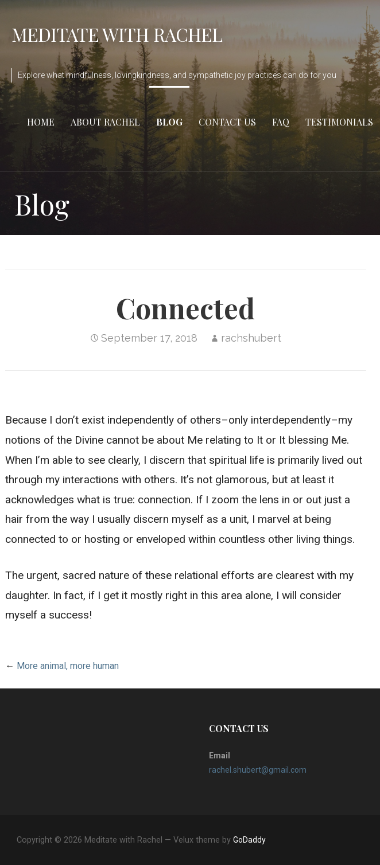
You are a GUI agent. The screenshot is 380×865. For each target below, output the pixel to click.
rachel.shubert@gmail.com (258, 769)
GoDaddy (249, 839)
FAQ (280, 122)
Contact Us (227, 122)
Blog (169, 122)
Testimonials (339, 122)
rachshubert (251, 338)
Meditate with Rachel (116, 34)
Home (41, 122)
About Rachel (105, 122)
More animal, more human (68, 665)
